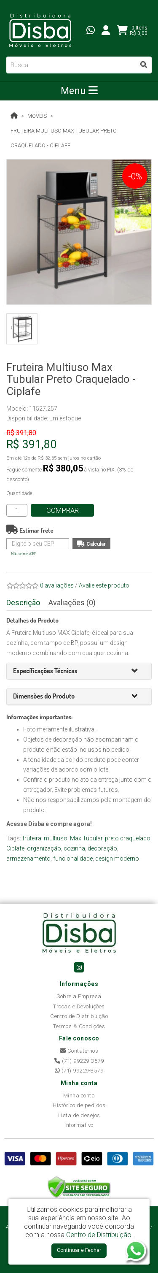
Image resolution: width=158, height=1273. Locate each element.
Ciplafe (15, 848)
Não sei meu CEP (23, 554)
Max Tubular (86, 838)
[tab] (79, 671)
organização (44, 848)
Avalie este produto (104, 585)
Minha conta (79, 1095)
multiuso (55, 838)
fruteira (31, 838)
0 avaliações (57, 585)
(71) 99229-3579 (79, 1061)
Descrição (23, 602)
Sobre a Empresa (79, 996)
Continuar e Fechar (79, 1250)
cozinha (74, 848)
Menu (79, 91)
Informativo (79, 1125)
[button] (138, 671)
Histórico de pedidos (79, 1105)
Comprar (62, 510)
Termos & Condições (79, 1026)
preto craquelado (127, 838)
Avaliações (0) (72, 602)
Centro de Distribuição (79, 1016)
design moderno (117, 858)
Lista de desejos (79, 1115)
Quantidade (19, 493)
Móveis (37, 116)
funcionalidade (73, 858)
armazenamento (28, 858)
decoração (102, 848)
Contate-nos (79, 1051)
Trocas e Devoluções (79, 1006)
